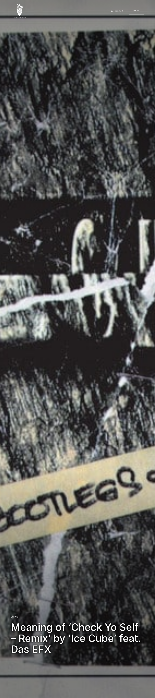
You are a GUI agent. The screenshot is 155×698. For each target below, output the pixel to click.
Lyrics (14, 617)
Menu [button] (136, 11)
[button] (117, 10)
